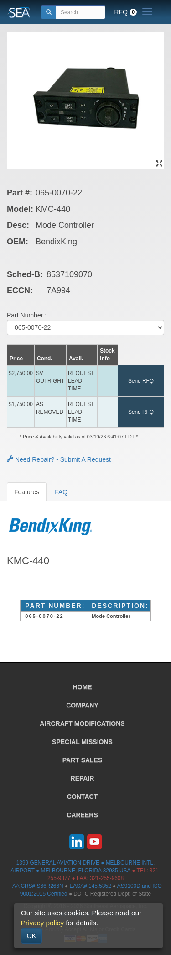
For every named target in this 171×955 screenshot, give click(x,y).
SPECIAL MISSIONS (82, 741)
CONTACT (82, 796)
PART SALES (82, 760)
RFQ (125, 12)
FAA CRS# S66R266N (36, 886)
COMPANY (82, 705)
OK (31, 935)
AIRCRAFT (82, 723)
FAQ (61, 492)
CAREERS (82, 814)
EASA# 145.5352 (90, 886)
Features (26, 492)
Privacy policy (42, 923)
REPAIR (82, 778)
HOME (82, 687)
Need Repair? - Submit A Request (59, 459)
